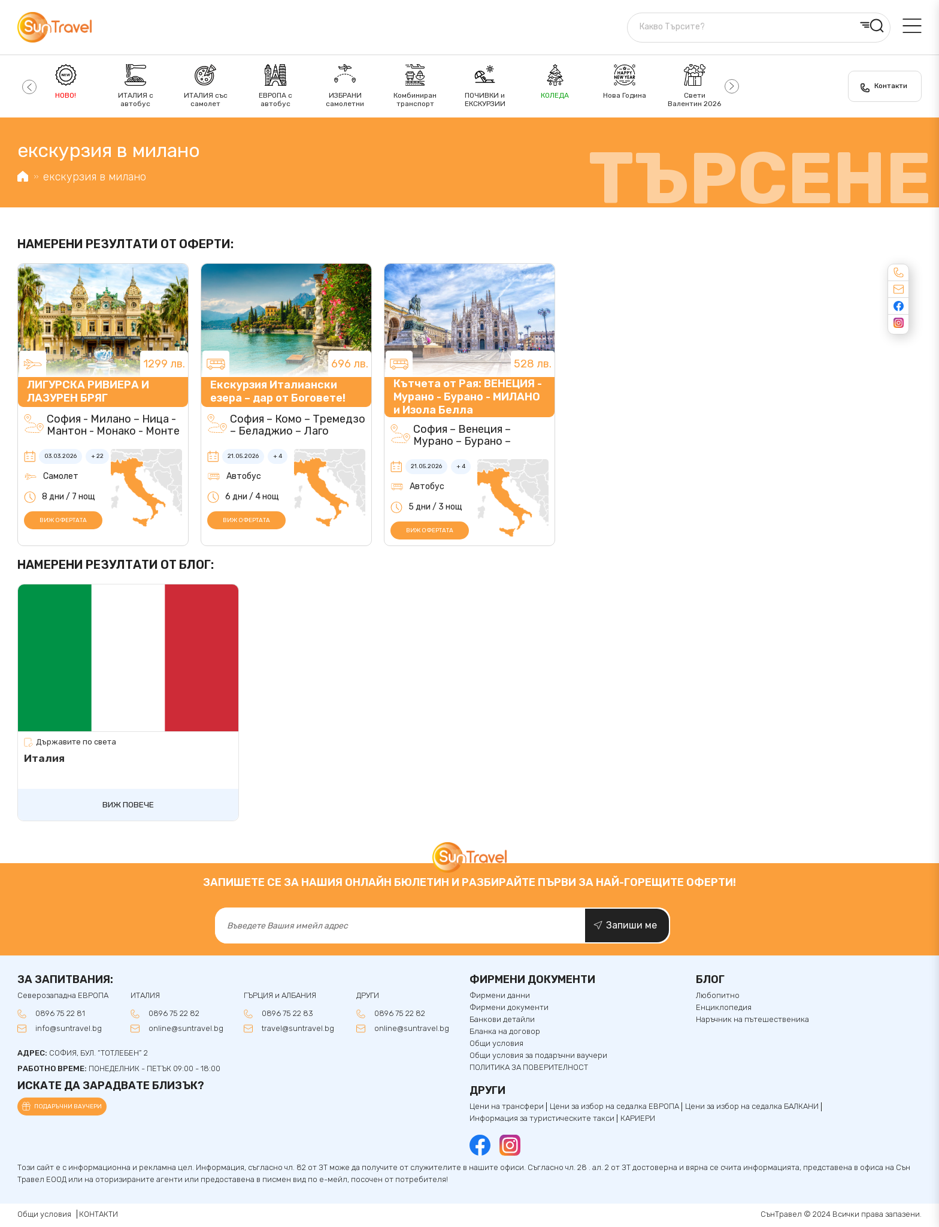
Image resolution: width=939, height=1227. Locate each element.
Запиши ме (631, 926)
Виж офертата (63, 520)
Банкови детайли (502, 1021)
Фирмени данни (499, 997)
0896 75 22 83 (287, 1015)
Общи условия (496, 1045)
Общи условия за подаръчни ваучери (538, 1057)
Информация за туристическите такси (541, 1120)
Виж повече (128, 805)
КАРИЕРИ (637, 1120)
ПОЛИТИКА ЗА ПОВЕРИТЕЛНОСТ (528, 1069)
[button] (27, 86)
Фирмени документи (509, 1009)
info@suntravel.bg (68, 1030)
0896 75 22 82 (174, 1015)
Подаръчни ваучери (68, 1108)
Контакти (890, 86)
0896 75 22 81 (60, 1015)
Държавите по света (76, 742)
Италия (44, 758)
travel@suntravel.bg (298, 1030)
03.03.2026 (60, 456)
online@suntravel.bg (186, 1030)
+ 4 (277, 456)
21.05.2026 (243, 456)
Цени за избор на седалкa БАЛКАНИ (752, 1108)
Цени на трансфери (506, 1108)
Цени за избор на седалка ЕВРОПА (614, 1108)
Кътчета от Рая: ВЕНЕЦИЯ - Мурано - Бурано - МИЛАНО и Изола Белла (467, 397)
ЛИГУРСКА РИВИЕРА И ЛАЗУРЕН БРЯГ (88, 391)
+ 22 (97, 456)
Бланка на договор (504, 1033)
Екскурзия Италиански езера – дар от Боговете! (278, 391)
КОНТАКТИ (98, 1215)
